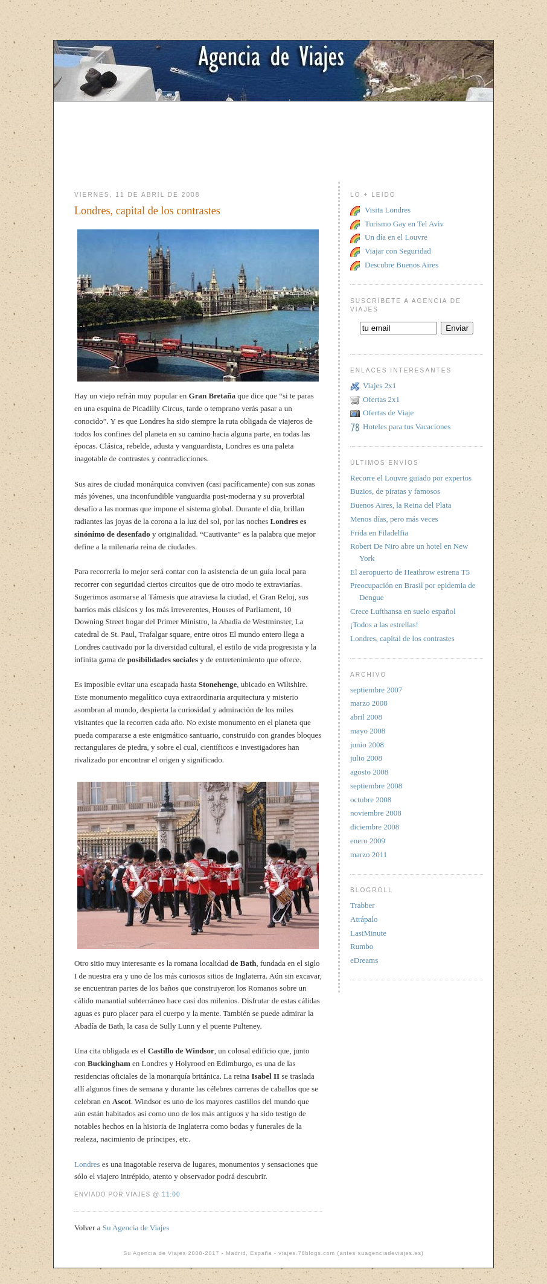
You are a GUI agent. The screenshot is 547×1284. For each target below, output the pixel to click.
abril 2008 (366, 716)
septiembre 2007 (376, 689)
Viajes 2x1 (379, 385)
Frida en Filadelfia (379, 532)
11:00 (171, 1194)
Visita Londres (388, 209)
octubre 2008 (370, 799)
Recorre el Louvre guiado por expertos (411, 477)
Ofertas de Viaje (388, 412)
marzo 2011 (368, 854)
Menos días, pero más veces (394, 518)
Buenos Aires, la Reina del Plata (401, 504)
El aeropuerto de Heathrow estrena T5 (410, 572)
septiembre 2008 (376, 785)
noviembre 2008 (375, 812)
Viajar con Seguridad (398, 250)
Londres (87, 1164)
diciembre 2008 (374, 826)
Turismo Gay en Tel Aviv (404, 223)
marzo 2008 (369, 702)
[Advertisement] (273, 128)
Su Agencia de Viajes (136, 1227)
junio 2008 (367, 744)
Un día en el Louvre (396, 236)
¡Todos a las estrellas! (384, 624)
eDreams (364, 960)
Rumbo (361, 946)
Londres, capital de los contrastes (147, 211)
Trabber (362, 905)
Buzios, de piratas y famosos (395, 491)
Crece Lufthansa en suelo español (403, 611)
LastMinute (368, 932)
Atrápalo (363, 919)
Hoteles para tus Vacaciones (406, 426)
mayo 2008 (367, 730)
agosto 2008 (369, 771)
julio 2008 (366, 757)
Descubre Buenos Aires (401, 264)
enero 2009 (367, 840)
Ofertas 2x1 (381, 399)
